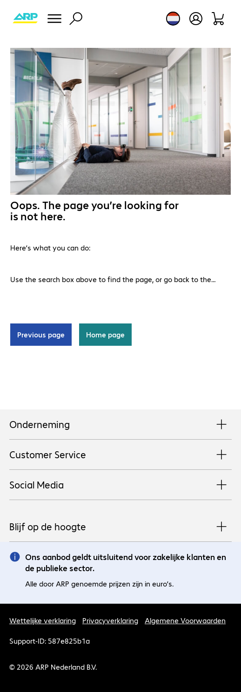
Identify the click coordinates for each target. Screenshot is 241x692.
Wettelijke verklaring (42, 620)
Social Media (120, 485)
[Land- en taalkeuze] (173, 19)
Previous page (41, 334)
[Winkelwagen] (218, 18)
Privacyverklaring (110, 620)
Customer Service (120, 455)
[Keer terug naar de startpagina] (25, 19)
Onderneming (120, 425)
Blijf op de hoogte (120, 527)
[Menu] (54, 18)
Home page (105, 334)
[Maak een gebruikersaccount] (195, 18)
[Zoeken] (76, 18)
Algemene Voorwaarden (185, 620)
